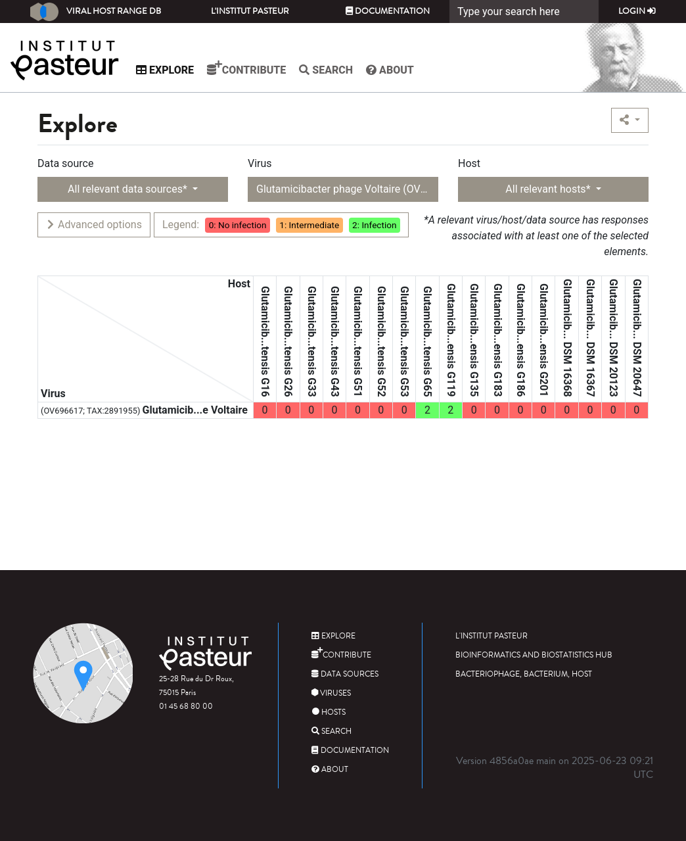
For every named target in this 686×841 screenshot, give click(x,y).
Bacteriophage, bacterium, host (523, 674)
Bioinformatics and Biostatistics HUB (533, 655)
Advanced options (93, 224)
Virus (260, 163)
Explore (165, 70)
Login (637, 11)
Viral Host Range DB (95, 12)
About (390, 70)
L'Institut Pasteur (250, 11)
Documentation (388, 11)
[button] (630, 120)
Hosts (328, 712)
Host (469, 163)
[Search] (524, 11)
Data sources (344, 674)
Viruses (331, 693)
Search (326, 70)
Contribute (246, 68)
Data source (65, 163)
